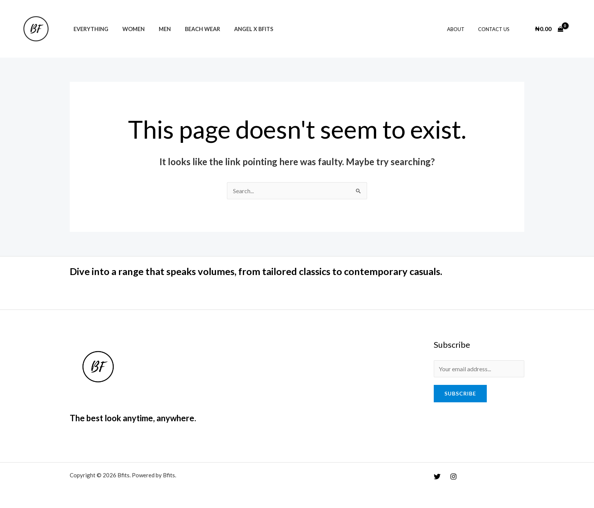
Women (128, 29)
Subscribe (460, 393)
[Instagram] (453, 476)
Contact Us (495, 29)
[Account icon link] (577, 28)
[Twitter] (437, 476)
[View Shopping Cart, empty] (548, 28)
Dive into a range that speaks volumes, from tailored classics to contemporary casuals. (261, 271)
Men (157, 29)
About (461, 29)
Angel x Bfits (239, 29)
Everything (89, 29)
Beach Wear (191, 29)
